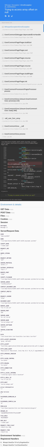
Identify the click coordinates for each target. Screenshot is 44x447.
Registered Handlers (10, 439)
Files (3, 216)
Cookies (4, 219)
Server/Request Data (10, 231)
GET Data (5, 209)
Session (4, 222)
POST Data (5, 213)
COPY (7, 20)
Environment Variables (11, 436)
